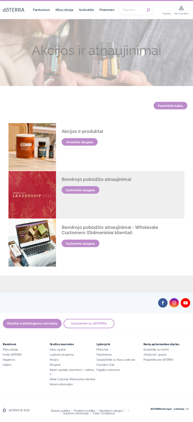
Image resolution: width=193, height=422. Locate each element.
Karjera (7, 364)
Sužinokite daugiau (80, 190)
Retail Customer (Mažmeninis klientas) (73, 379)
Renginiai (55, 364)
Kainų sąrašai (58, 349)
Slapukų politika (60, 410)
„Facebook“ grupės (155, 354)
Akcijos (54, 359)
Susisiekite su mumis (156, 349)
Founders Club (105, 364)
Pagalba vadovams (108, 369)
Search (148, 10)
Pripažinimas (104, 354)
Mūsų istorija (64, 10)
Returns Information (61, 384)
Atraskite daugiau (79, 142)
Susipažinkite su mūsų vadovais (115, 359)
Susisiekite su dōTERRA (89, 323)
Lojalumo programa (62, 354)
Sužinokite (86, 10)
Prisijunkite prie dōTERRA (158, 359)
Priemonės (107, 10)
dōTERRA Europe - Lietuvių (167, 409)
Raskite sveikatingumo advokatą (32, 323)
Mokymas (102, 349)
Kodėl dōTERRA (12, 354)
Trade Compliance (103, 413)
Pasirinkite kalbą (170, 106)
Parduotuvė (41, 10)
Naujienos (9, 359)
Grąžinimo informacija (76, 413)
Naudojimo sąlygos (111, 410)
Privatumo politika (84, 410)
